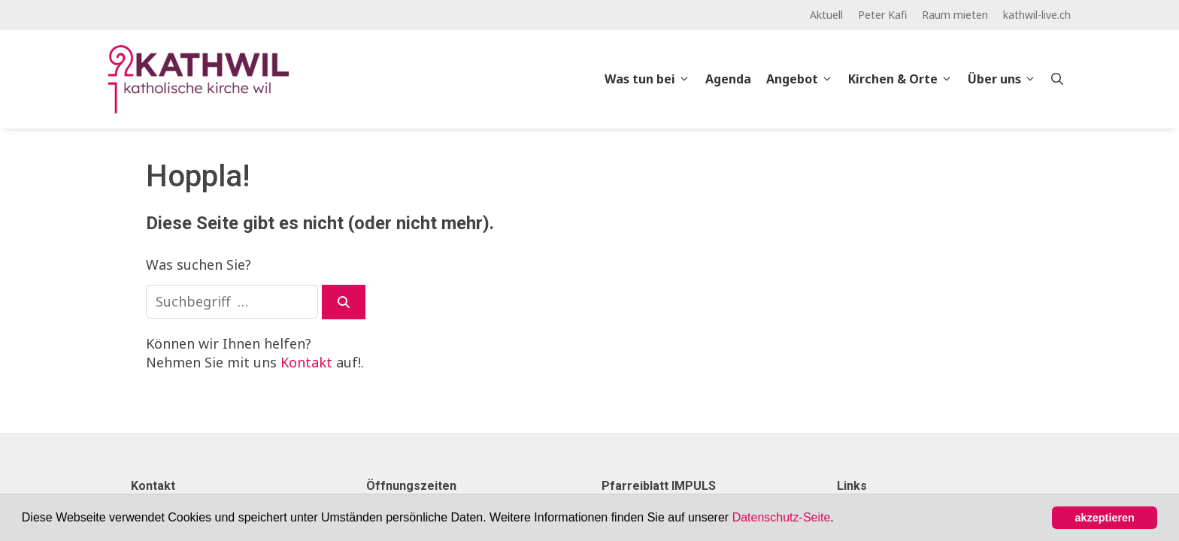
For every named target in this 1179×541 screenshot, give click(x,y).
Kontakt (306, 362)
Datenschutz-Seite (781, 517)
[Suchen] (343, 302)
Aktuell (826, 15)
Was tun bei (651, 79)
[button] (839, 519)
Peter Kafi (882, 15)
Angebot (803, 79)
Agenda (728, 79)
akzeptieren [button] (1105, 518)
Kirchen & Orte (904, 79)
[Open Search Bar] (1057, 79)
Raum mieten (955, 15)
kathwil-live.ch (1037, 15)
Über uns (1006, 79)
